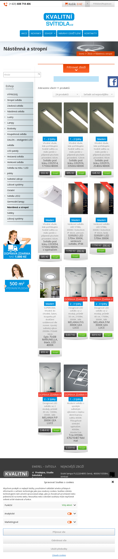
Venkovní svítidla (15, 162)
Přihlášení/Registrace (102, 3)
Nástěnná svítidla (15, 111)
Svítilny (10, 212)
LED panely (12, 150)
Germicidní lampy (15, 201)
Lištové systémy (15, 184)
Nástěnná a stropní (18, 207)
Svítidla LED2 (13, 195)
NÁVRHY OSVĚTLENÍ (70, 33)
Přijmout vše (59, 532)
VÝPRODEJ (12, 94)
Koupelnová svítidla (16, 134)
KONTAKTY (90, 33)
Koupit (55, 173)
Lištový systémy (15, 218)
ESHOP (50, 33)
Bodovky (11, 128)
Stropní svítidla (14, 100)
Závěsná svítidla (15, 105)
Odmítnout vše (59, 540)
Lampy (10, 122)
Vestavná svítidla (15, 156)
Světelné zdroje (15, 178)
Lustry (10, 117)
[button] (113, 482)
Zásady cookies (59, 555)
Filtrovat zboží (76, 67)
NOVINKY (36, 33)
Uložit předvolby (59, 548)
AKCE (24, 33)
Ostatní (10, 190)
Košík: (79, 4)
